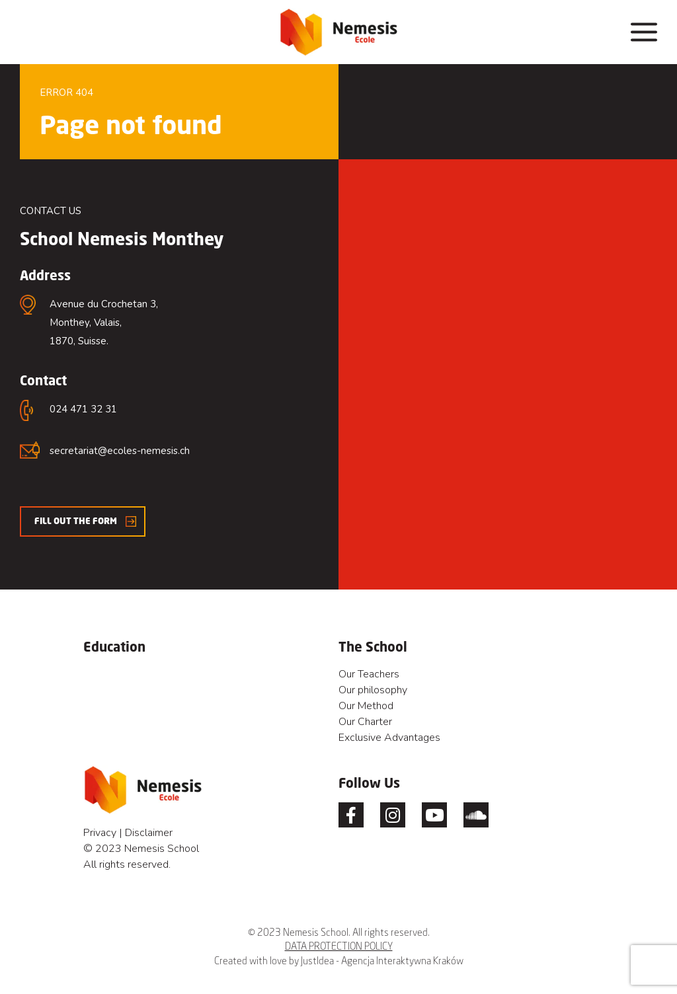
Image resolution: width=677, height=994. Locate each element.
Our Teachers (368, 674)
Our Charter (365, 721)
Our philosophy (372, 690)
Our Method (365, 706)
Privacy (99, 832)
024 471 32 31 (83, 409)
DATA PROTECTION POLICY (339, 945)
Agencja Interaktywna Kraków (402, 960)
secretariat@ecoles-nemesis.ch (120, 450)
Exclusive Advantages (389, 737)
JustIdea (317, 960)
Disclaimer (149, 832)
